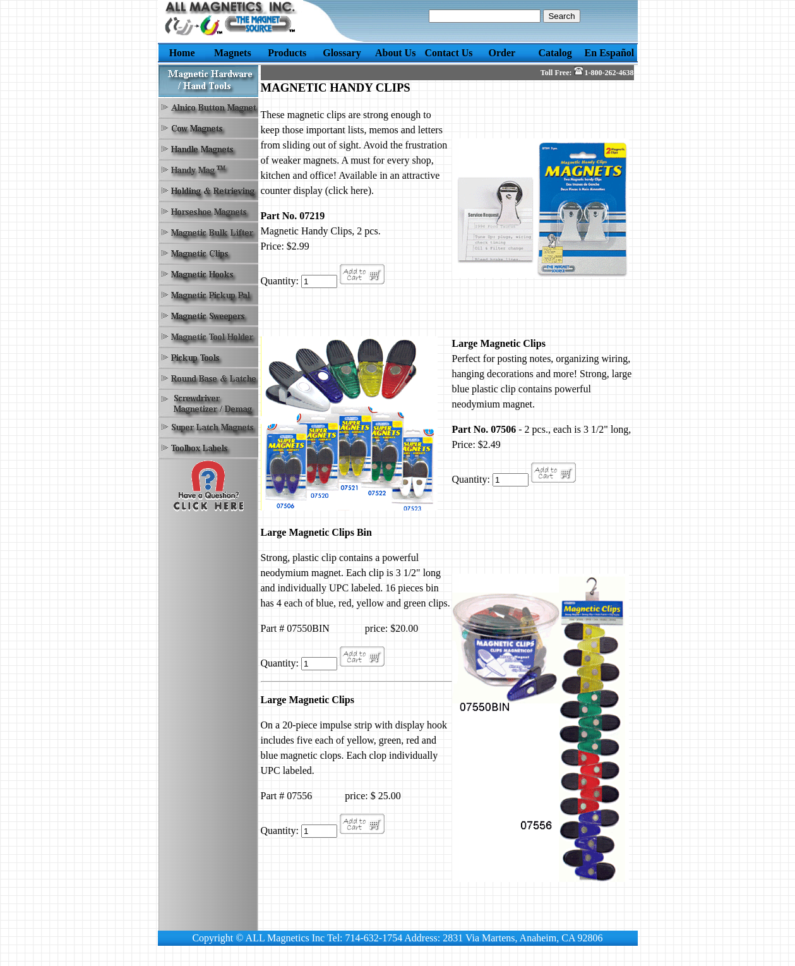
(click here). (349, 190)
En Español (610, 52)
